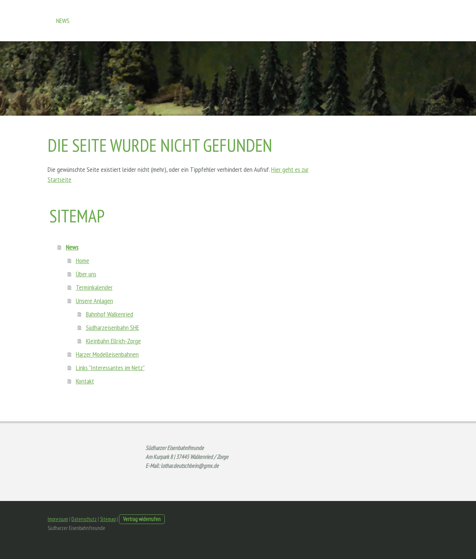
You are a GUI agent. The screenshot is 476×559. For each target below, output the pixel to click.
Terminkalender (94, 287)
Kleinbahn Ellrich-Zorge (113, 341)
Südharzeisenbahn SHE (112, 327)
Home (82, 260)
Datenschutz (84, 519)
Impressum (58, 519)
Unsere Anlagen (94, 300)
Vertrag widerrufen (142, 519)
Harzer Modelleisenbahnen (107, 354)
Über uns (86, 274)
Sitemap (108, 519)
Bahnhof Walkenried (109, 314)
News (63, 20)
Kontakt (85, 381)
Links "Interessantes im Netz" (110, 367)
